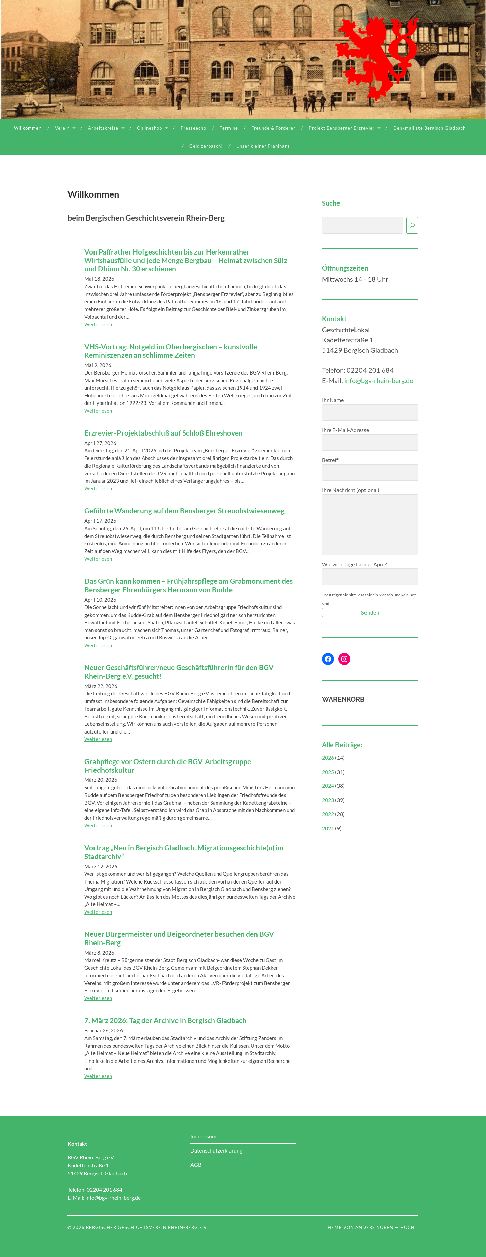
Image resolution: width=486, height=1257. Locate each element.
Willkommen (28, 128)
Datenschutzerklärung (216, 1150)
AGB (195, 1164)
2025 (328, 772)
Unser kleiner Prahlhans (263, 146)
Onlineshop (149, 128)
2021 (328, 828)
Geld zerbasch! (206, 146)
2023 (328, 800)
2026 (328, 757)
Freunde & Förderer (273, 128)
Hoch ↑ (409, 1227)
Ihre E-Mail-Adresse (370, 439)
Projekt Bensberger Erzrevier (342, 128)
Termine (229, 128)
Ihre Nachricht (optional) (370, 521)
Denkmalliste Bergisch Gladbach (429, 128)
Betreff (370, 469)
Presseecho (193, 128)
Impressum (203, 1136)
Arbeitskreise (103, 128)
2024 (328, 785)
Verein (62, 128)
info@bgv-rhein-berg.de (378, 380)
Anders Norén (374, 1227)
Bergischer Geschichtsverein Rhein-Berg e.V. (147, 1227)
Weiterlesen (98, 324)
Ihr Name (370, 409)
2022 (328, 814)
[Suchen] (412, 225)
